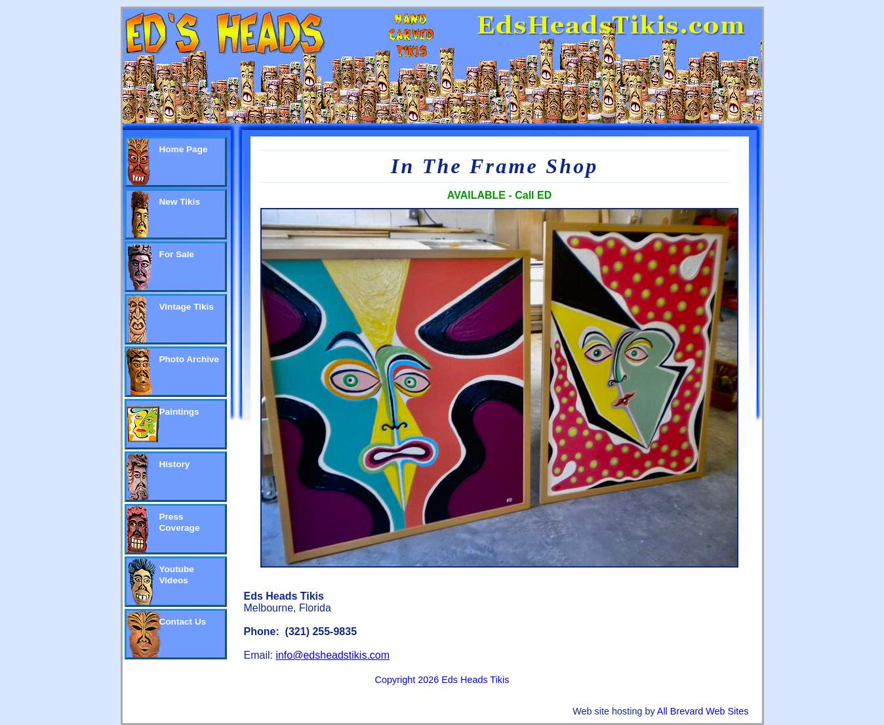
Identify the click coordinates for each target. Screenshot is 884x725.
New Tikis (179, 202)
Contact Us (183, 622)
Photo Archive (189, 359)
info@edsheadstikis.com (332, 655)
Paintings (179, 412)
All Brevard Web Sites (703, 711)
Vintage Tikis (186, 307)
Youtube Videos (176, 574)
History (174, 464)
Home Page (183, 149)
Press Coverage (179, 522)
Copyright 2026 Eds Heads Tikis (442, 679)
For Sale (177, 254)
